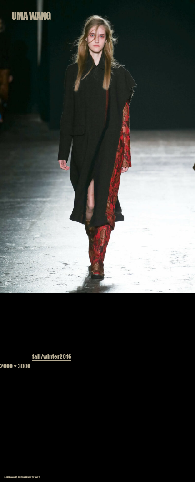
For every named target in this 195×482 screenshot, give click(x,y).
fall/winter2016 (51, 356)
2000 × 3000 (15, 366)
